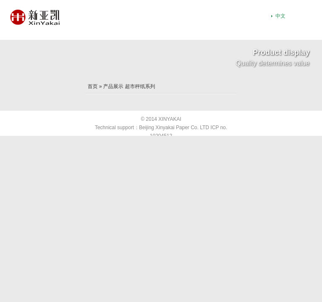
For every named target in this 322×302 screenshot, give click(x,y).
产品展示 (113, 86)
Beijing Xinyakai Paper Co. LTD (174, 127)
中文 (280, 16)
